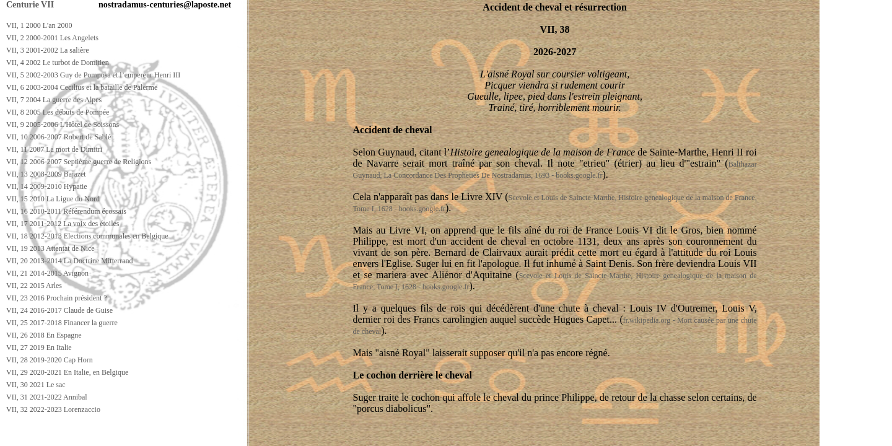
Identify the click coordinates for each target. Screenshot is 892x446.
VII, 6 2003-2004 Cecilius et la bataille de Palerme (81, 87)
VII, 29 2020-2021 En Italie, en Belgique (67, 372)
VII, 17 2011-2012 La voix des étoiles (63, 223)
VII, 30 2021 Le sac (36, 384)
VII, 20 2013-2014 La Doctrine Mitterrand (69, 260)
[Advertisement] (227, 434)
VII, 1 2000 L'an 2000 (39, 25)
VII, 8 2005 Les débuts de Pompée (57, 112)
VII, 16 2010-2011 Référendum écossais (66, 211)
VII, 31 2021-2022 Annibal (46, 397)
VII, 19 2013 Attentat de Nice (50, 248)
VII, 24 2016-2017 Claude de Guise (59, 310)
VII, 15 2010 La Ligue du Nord (53, 199)
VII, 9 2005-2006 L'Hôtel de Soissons (62, 124)
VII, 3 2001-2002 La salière (47, 50)
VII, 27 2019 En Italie (39, 347)
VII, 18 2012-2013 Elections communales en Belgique (87, 236)
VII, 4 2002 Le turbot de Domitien (57, 62)
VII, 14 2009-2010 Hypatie (46, 186)
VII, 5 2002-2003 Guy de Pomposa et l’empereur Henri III (93, 75)
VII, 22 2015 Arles (34, 285)
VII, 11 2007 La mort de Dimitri (54, 149)
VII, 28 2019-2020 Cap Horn (49, 360)
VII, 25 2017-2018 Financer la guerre (62, 322)
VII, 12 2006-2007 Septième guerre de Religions (78, 161)
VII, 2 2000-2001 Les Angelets (52, 37)
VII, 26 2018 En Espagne (44, 335)
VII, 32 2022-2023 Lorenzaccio (53, 409)
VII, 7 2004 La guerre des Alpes (54, 99)
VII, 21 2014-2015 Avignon (47, 273)
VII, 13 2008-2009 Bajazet (46, 174)
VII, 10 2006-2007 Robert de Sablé (58, 137)
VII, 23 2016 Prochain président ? (56, 298)
